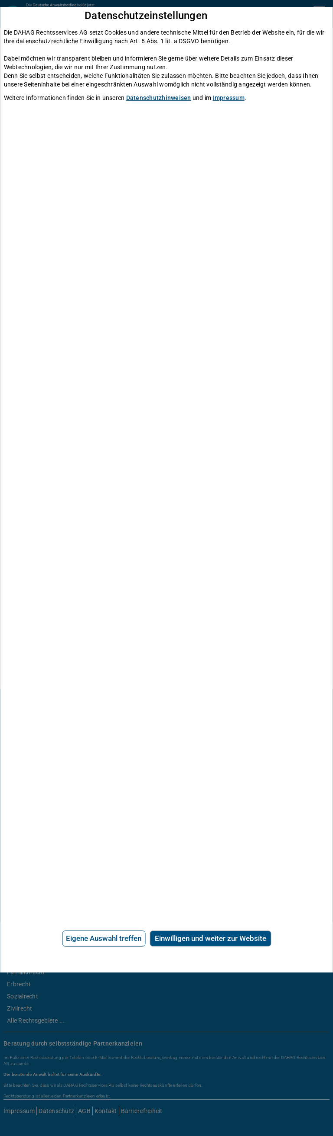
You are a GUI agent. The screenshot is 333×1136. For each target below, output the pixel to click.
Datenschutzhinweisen (158, 97)
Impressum (229, 97)
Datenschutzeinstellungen (146, 15)
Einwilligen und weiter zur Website (210, 938)
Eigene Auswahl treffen (103, 938)
